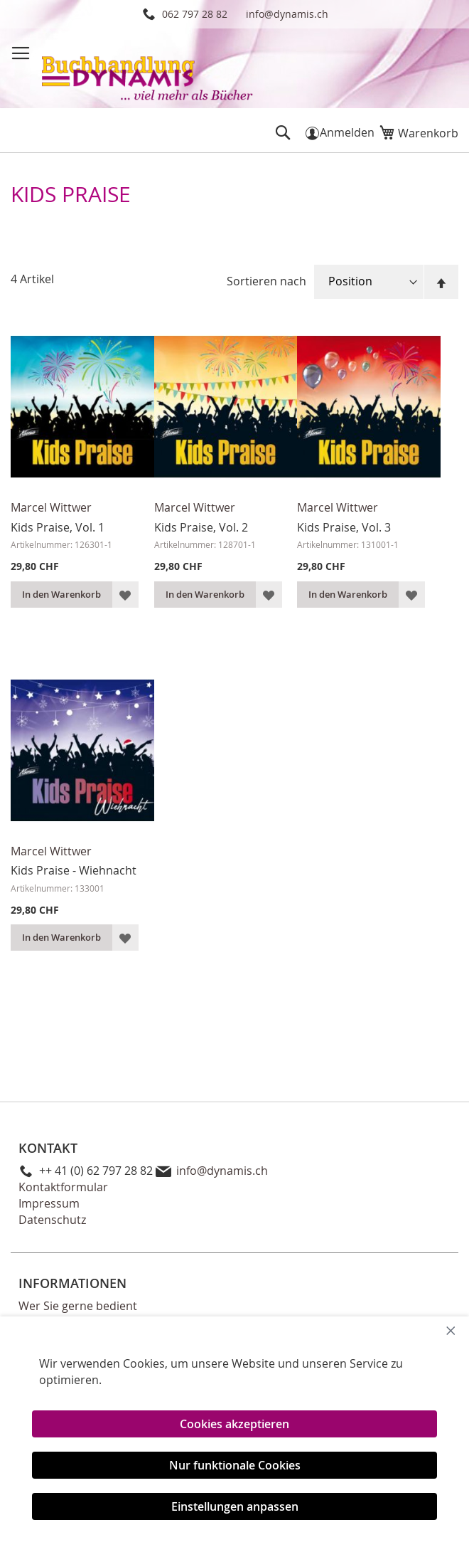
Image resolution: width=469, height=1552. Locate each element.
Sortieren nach (266, 281)
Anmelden (347, 132)
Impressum (49, 1203)
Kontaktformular (63, 1187)
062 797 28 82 (194, 14)
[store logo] (148, 70)
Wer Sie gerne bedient (77, 1306)
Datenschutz (52, 1220)
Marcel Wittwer (51, 507)
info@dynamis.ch (287, 14)
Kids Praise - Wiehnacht (73, 870)
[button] (125, 594)
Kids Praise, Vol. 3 (344, 527)
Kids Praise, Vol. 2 (201, 527)
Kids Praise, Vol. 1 (57, 527)
